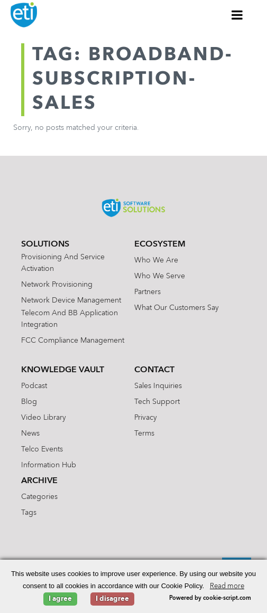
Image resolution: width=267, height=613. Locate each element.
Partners (147, 292)
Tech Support (157, 401)
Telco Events (42, 449)
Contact (154, 370)
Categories (39, 497)
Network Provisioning (57, 284)
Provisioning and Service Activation (63, 262)
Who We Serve (159, 276)
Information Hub (48, 465)
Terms (144, 433)
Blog (29, 401)
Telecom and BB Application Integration (69, 318)
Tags (28, 512)
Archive (39, 481)
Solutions (45, 244)
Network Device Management (71, 300)
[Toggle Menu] (237, 15)
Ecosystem (160, 244)
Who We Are (156, 260)
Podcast (34, 386)
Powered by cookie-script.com (210, 598)
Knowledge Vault (62, 370)
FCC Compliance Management (72, 340)
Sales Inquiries (158, 386)
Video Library (43, 417)
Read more (227, 586)
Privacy (145, 417)
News (30, 433)
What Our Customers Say (176, 308)
